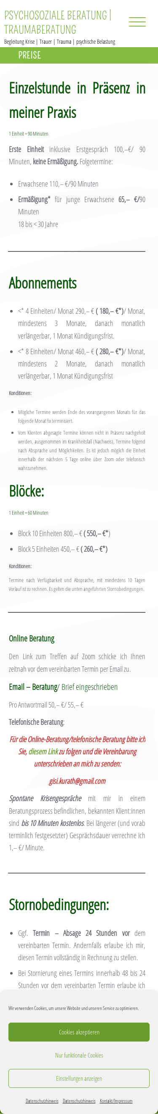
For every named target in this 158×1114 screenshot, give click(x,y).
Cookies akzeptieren (79, 1032)
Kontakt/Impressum (116, 1100)
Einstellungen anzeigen (79, 1078)
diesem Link (42, 751)
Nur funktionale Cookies (79, 1055)
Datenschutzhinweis (42, 1100)
